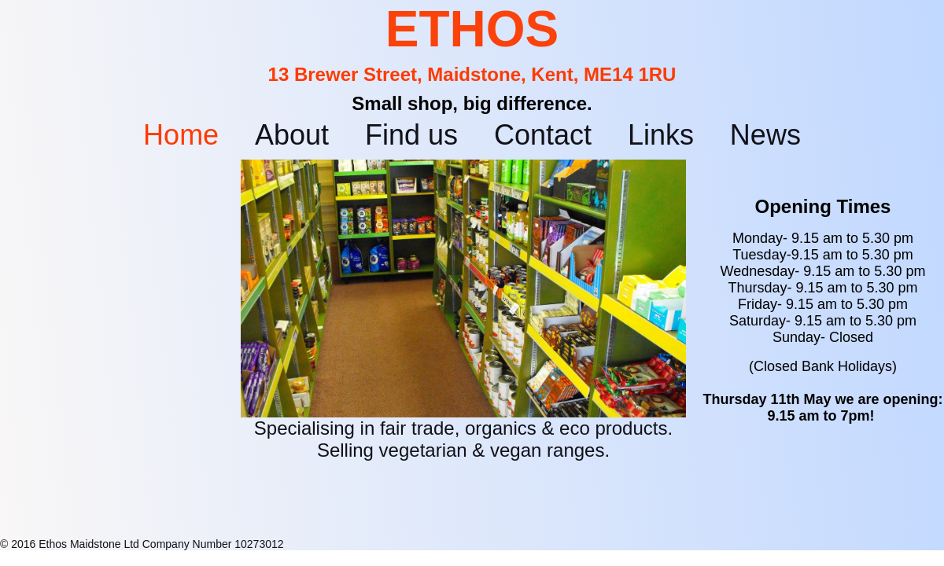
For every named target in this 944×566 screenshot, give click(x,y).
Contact (543, 135)
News (765, 135)
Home (181, 135)
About (292, 135)
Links (661, 135)
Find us (411, 135)
